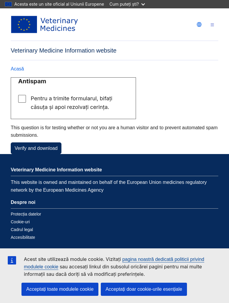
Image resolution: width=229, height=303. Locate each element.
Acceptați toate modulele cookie (60, 289)
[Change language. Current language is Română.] (199, 24)
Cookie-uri (20, 221)
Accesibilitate (23, 237)
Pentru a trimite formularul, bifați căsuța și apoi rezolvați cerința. (71, 102)
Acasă (17, 68)
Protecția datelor (26, 214)
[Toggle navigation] (212, 24)
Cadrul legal (22, 229)
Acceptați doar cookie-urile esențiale (144, 289)
